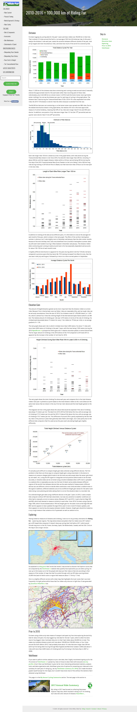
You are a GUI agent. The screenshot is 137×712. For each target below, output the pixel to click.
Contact (94, 709)
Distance (105, 39)
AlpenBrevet (37, 330)
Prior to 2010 (106, 46)
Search (88, 709)
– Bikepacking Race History (10, 56)
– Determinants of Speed (9, 44)
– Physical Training (8, 16)
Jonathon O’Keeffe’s (38, 583)
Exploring (105, 43)
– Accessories (7, 36)
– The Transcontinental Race (10, 64)
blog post (43, 566)
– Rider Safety (7, 24)
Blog (83, 709)
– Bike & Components (9, 32)
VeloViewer (46, 569)
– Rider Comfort (7, 12)
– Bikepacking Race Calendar (11, 52)
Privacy (104, 709)
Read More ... (80, 693)
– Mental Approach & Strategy (11, 20)
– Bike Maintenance (8, 40)
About (99, 709)
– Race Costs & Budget (9, 60)
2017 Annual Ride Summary (65, 685)
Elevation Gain (107, 41)
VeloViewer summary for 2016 (67, 668)
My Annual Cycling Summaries (50, 677)
